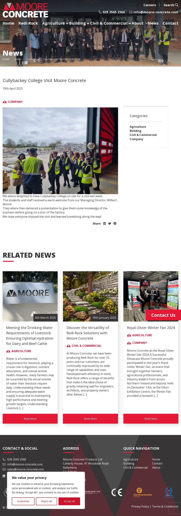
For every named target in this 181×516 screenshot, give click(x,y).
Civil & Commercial (143, 135)
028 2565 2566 (111, 12)
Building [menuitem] (77, 23)
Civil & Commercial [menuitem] (108, 23)
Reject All (46, 501)
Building (135, 131)
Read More (30, 418)
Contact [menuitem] (170, 23)
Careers (150, 5)
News (18, 59)
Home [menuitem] (8, 23)
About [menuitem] (138, 23)
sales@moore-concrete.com (23, 469)
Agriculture (138, 127)
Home (6, 59)
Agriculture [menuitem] (53, 23)
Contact (157, 463)
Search (171, 5)
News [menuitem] (153, 23)
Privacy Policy (140, 506)
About (156, 467)
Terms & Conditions (165, 506)
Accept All (69, 501)
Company (136, 139)
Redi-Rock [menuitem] (28, 23)
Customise (23, 501)
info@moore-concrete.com (153, 12)
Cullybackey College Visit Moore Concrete (53, 59)
